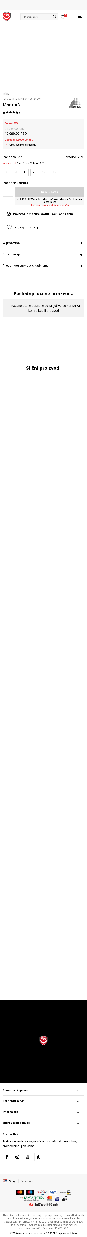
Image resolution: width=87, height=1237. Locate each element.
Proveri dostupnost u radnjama (42, 265)
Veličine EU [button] (9, 163)
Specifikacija (42, 254)
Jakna (6, 93)
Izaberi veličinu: (14, 157)
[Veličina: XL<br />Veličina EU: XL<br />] (34, 172)
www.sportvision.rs (27, 1233)
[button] (39, 16)
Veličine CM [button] (37, 163)
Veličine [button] (23, 163)
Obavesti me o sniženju (22, 144)
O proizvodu (42, 243)
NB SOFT (50, 1233)
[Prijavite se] (63, 17)
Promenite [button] (27, 1181)
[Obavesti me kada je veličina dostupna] (6, 172)
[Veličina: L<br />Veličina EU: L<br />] (24, 172)
